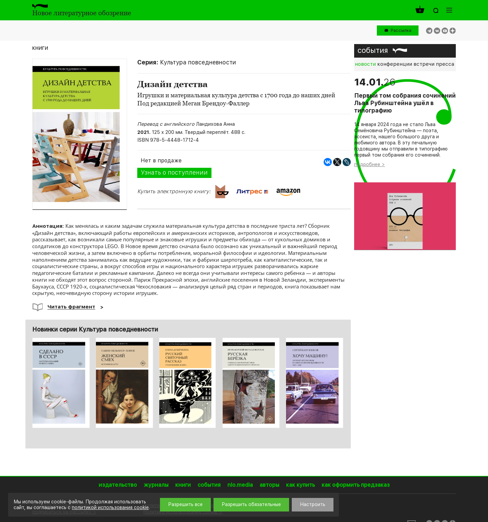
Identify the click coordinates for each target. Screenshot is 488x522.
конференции (394, 64)
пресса (445, 64)
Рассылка (401, 30)
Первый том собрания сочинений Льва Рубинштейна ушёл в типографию (405, 103)
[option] (61, 383)
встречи (423, 64)
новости (365, 64)
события (373, 50)
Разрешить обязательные (251, 504)
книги (40, 47)
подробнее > (369, 164)
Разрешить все (185, 504)
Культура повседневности (198, 62)
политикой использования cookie (110, 507)
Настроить (312, 504)
